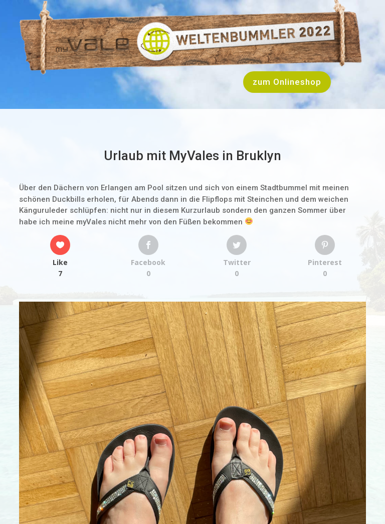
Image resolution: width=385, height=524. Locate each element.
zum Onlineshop (287, 82)
